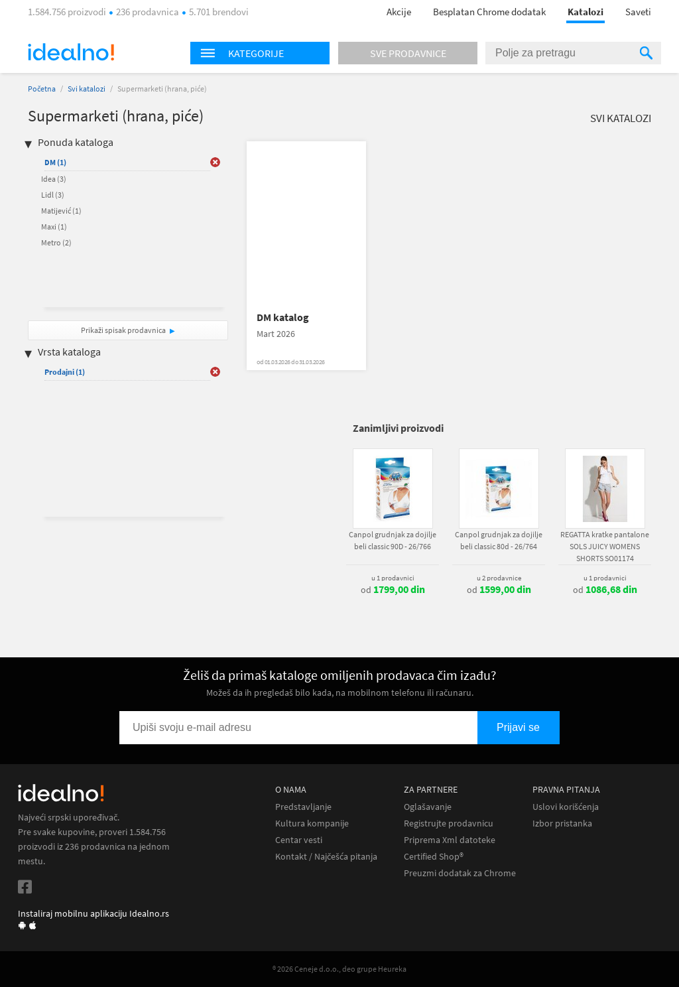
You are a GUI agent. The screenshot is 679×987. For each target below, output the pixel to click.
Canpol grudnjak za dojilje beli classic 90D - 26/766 (392, 540)
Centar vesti (298, 840)
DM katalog (283, 317)
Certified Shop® (433, 856)
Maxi (54, 226)
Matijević (61, 211)
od (393, 590)
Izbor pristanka (562, 823)
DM (55, 162)
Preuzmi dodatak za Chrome (460, 873)
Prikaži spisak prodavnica (123, 330)
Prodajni (64, 372)
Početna (42, 89)
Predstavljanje (303, 807)
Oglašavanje (428, 807)
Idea (53, 179)
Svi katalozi (86, 89)
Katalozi (585, 11)
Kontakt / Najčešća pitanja (326, 856)
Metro (56, 242)
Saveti (638, 11)
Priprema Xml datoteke (449, 840)
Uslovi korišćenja (565, 807)
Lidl (52, 195)
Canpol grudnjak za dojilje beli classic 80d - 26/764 (498, 540)
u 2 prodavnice (499, 577)
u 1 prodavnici (392, 577)
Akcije (399, 11)
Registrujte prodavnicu (448, 823)
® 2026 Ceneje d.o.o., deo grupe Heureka (339, 969)
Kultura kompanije (312, 823)
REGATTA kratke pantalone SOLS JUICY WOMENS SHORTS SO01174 (604, 546)
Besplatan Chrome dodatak (489, 11)
